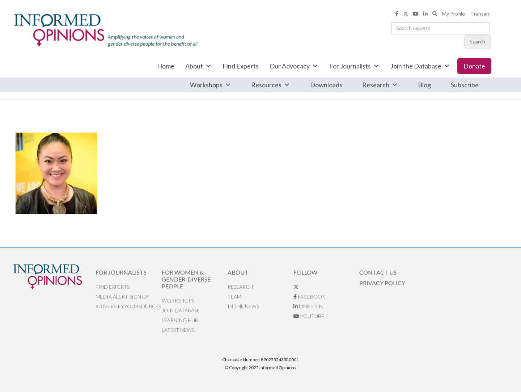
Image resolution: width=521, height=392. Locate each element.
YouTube (308, 316)
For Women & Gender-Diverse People (186, 279)
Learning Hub (180, 320)
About (198, 66)
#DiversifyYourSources (128, 306)
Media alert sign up (122, 296)
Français (480, 14)
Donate (474, 66)
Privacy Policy (382, 282)
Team (234, 296)
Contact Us (378, 272)
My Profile (453, 14)
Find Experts (241, 66)
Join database (181, 310)
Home (165, 66)
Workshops (210, 85)
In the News (243, 306)
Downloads (326, 85)
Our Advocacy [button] (294, 66)
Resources (270, 85)
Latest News (178, 330)
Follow (305, 272)
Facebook (309, 296)
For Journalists (354, 66)
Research (380, 85)
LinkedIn (308, 306)
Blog (424, 85)
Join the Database (420, 66)
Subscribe (465, 85)
